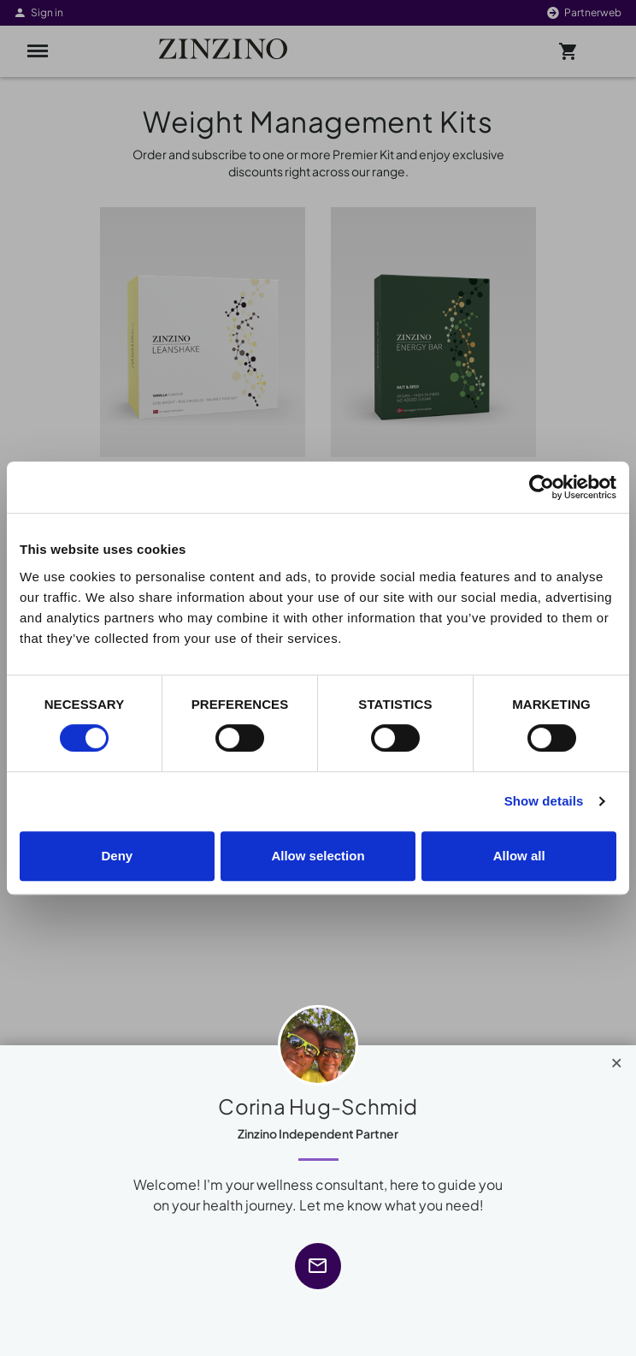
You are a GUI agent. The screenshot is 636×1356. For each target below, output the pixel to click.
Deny (116, 855)
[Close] (616, 1059)
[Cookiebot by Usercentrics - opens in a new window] (541, 487)
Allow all (519, 855)
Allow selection (317, 855)
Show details (544, 801)
